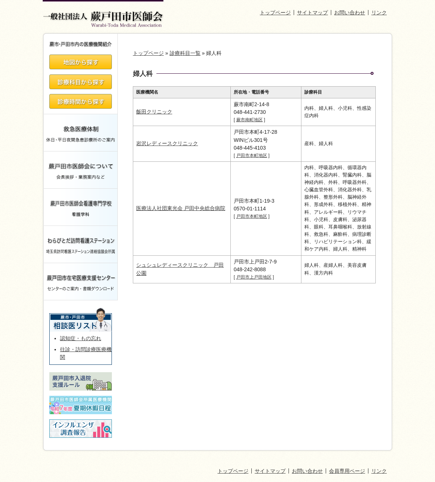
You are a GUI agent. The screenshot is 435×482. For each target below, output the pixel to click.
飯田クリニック (154, 112)
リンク (379, 12)
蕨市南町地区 (249, 119)
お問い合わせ (349, 12)
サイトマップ (312, 12)
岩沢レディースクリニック (167, 143)
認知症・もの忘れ (80, 338)
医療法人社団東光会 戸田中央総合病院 (180, 208)
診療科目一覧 (185, 53)
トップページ (275, 12)
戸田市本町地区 (251, 155)
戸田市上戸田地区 (254, 277)
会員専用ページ (347, 471)
